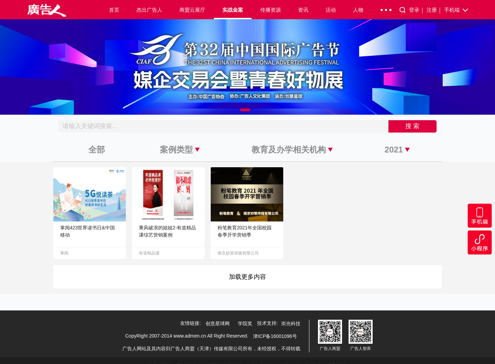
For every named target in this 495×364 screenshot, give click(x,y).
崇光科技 (290, 323)
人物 (358, 10)
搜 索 (412, 126)
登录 (415, 10)
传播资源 (270, 10)
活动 (331, 10)
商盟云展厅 (192, 10)
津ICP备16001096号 (275, 336)
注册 (433, 10)
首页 (114, 10)
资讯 (303, 10)
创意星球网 (218, 323)
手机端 (456, 10)
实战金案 (232, 10)
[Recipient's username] (223, 126)
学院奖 (245, 323)
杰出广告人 (149, 10)
